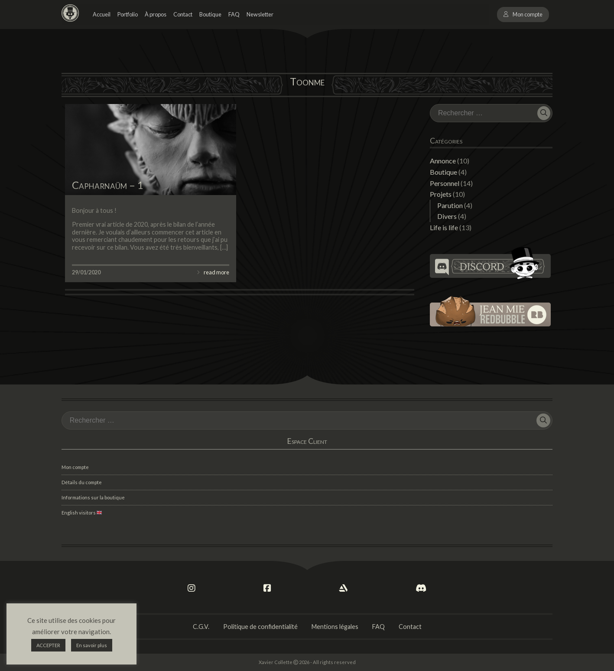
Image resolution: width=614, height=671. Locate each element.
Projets (441, 194)
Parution (450, 205)
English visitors (82, 512)
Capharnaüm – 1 (107, 185)
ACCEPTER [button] (48, 645)
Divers (447, 216)
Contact (182, 14)
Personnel (444, 183)
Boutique (210, 14)
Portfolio (127, 14)
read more (216, 272)
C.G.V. (201, 626)
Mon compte (528, 14)
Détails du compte (82, 482)
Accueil (101, 14)
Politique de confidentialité (260, 626)
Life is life (444, 227)
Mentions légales (335, 626)
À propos (155, 14)
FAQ (234, 14)
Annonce (443, 160)
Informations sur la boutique (93, 497)
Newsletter (260, 14)
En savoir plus (91, 645)
